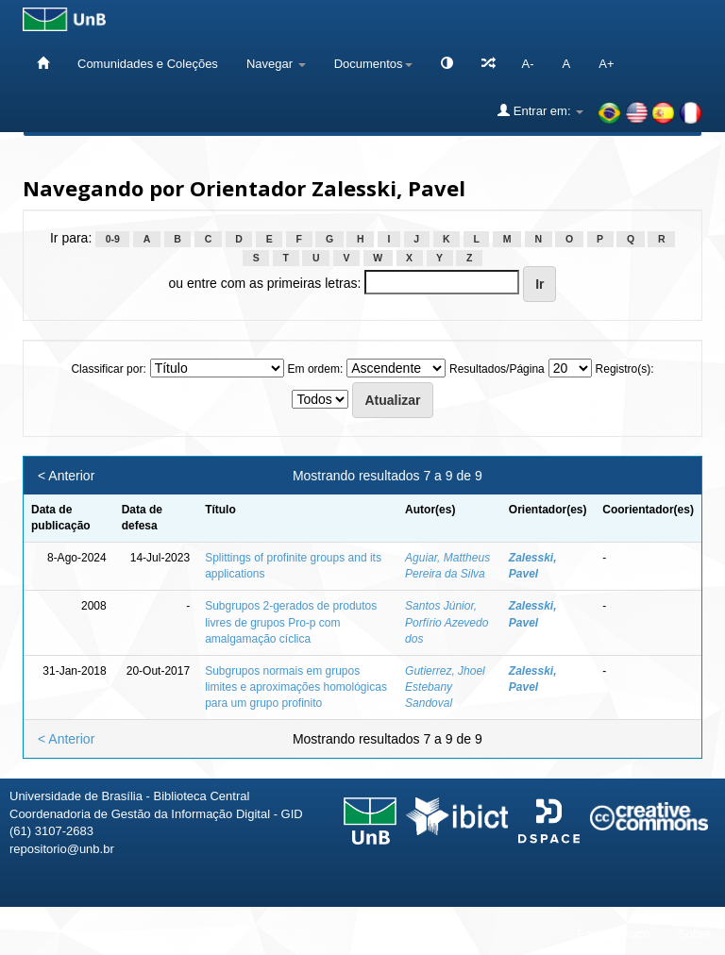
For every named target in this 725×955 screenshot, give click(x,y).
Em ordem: (316, 369)
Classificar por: (108, 369)
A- (528, 64)
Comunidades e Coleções (147, 64)
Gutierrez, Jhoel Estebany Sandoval (445, 687)
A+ (606, 64)
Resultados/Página (497, 369)
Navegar (276, 64)
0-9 (113, 238)
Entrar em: (540, 110)
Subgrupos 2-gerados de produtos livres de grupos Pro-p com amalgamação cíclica (291, 622)
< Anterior (66, 475)
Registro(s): (625, 369)
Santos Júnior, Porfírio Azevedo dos (446, 622)
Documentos (373, 64)
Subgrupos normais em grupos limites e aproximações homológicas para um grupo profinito (296, 687)
